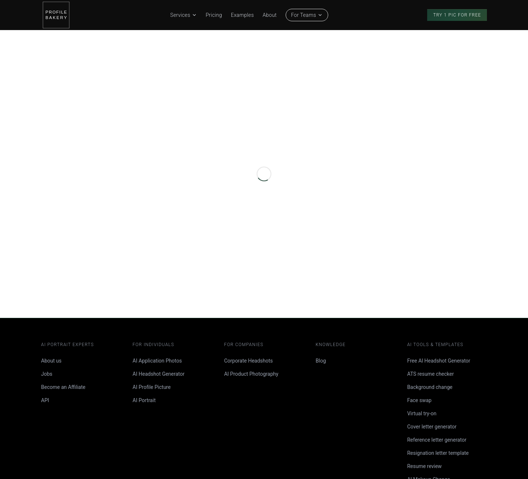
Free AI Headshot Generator (438, 361)
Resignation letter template (438, 453)
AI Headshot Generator (159, 374)
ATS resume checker (430, 374)
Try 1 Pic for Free (457, 15)
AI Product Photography (251, 374)
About (269, 15)
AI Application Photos (157, 361)
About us (51, 361)
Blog (321, 361)
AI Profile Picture (152, 387)
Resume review (424, 466)
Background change (429, 387)
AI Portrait (144, 400)
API (45, 400)
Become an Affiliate (63, 387)
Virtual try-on (421, 413)
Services (183, 15)
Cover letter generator (431, 427)
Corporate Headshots (248, 361)
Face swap (419, 400)
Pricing (214, 15)
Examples (242, 15)
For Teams (307, 15)
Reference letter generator (436, 440)
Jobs (46, 374)
